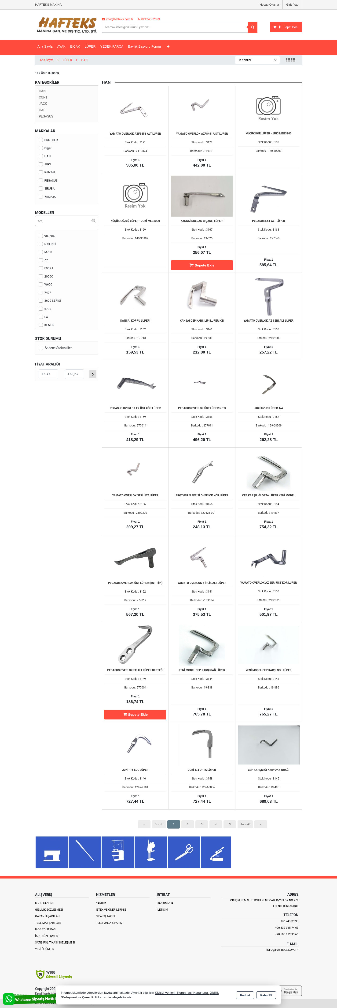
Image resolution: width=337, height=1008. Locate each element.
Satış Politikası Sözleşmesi (55, 942)
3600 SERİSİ (50, 301)
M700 (45, 252)
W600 (45, 284)
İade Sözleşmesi (46, 936)
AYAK (61, 46)
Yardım (101, 903)
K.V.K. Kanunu (44, 903)
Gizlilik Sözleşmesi (49, 909)
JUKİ (45, 164)
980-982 (47, 236)
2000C (46, 276)
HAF (42, 110)
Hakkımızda (165, 903)
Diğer (45, 148)
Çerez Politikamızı (95, 997)
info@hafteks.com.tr (282, 949)
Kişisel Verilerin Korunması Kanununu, (182, 992)
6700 (45, 309)
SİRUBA (47, 188)
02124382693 (289, 921)
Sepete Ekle (202, 265)
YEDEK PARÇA (112, 46)
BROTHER (48, 140)
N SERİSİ (47, 244)
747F (45, 293)
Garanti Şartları (47, 916)
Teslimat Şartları (48, 922)
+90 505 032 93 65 (286, 934)
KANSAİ (47, 172)
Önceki (159, 824)
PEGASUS (46, 116)
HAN (42, 91)
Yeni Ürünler (44, 949)
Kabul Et (266, 995)
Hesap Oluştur (269, 4)
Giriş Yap (292, 4)
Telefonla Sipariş (109, 922)
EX (43, 317)
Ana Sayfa (45, 46)
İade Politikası (45, 929)
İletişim (162, 909)
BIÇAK (75, 46)
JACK (43, 104)
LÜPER (90, 46)
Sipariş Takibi (105, 916)
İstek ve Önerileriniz (111, 909)
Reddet (245, 995)
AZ (43, 260)
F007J (46, 268)
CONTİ (43, 97)
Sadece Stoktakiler (55, 348)
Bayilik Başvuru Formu (144, 46)
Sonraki (245, 824)
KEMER (46, 325)
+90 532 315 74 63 (286, 927)
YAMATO (47, 197)
